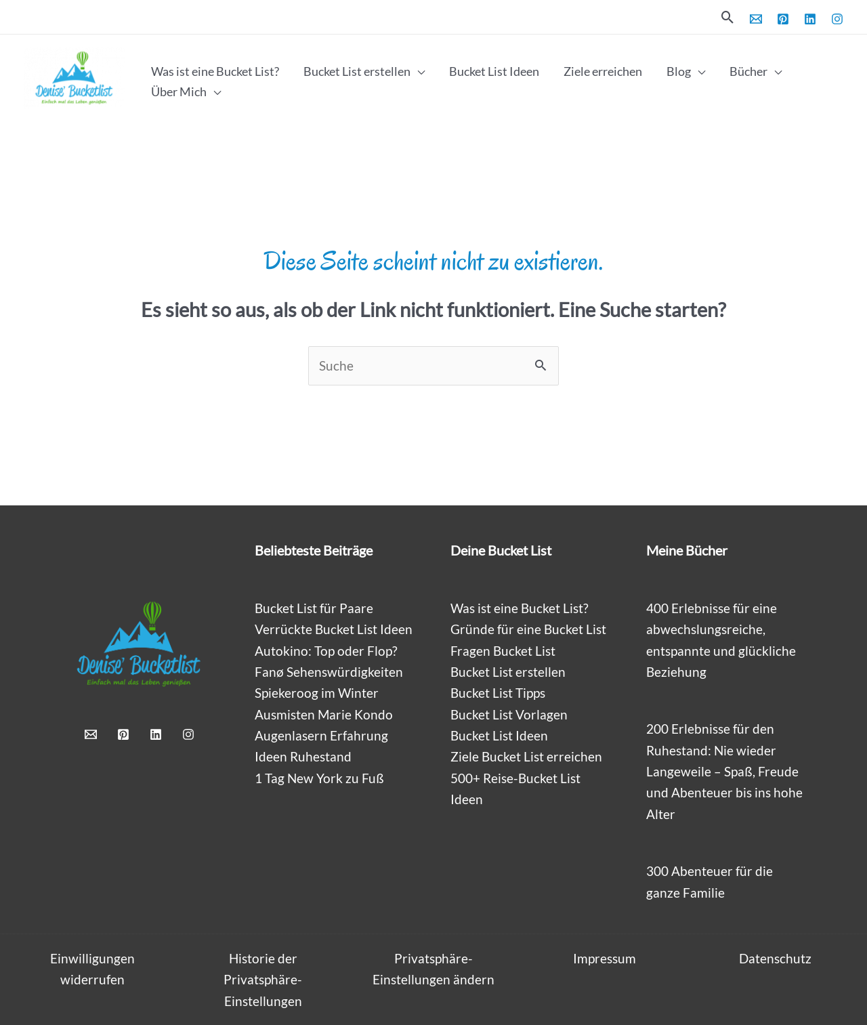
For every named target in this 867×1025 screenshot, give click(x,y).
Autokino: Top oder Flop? (326, 650)
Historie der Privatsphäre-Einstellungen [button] (263, 979)
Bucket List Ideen (499, 735)
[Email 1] (756, 19)
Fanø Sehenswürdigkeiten (329, 671)
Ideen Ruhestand (303, 756)
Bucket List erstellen (508, 671)
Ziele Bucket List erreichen (526, 756)
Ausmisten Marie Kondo (324, 714)
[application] (417, 71)
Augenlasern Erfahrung (321, 735)
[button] (727, 17)
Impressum (604, 958)
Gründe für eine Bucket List (528, 629)
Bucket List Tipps (497, 692)
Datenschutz (775, 958)
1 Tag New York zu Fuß (319, 778)
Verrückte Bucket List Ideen (334, 629)
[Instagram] (837, 19)
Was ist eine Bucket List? (519, 608)
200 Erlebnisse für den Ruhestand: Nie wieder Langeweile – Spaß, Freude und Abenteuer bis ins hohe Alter (724, 771)
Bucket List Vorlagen (509, 714)
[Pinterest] (783, 19)
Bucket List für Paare (314, 608)
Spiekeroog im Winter (317, 692)
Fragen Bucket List (502, 650)
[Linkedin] (810, 19)
